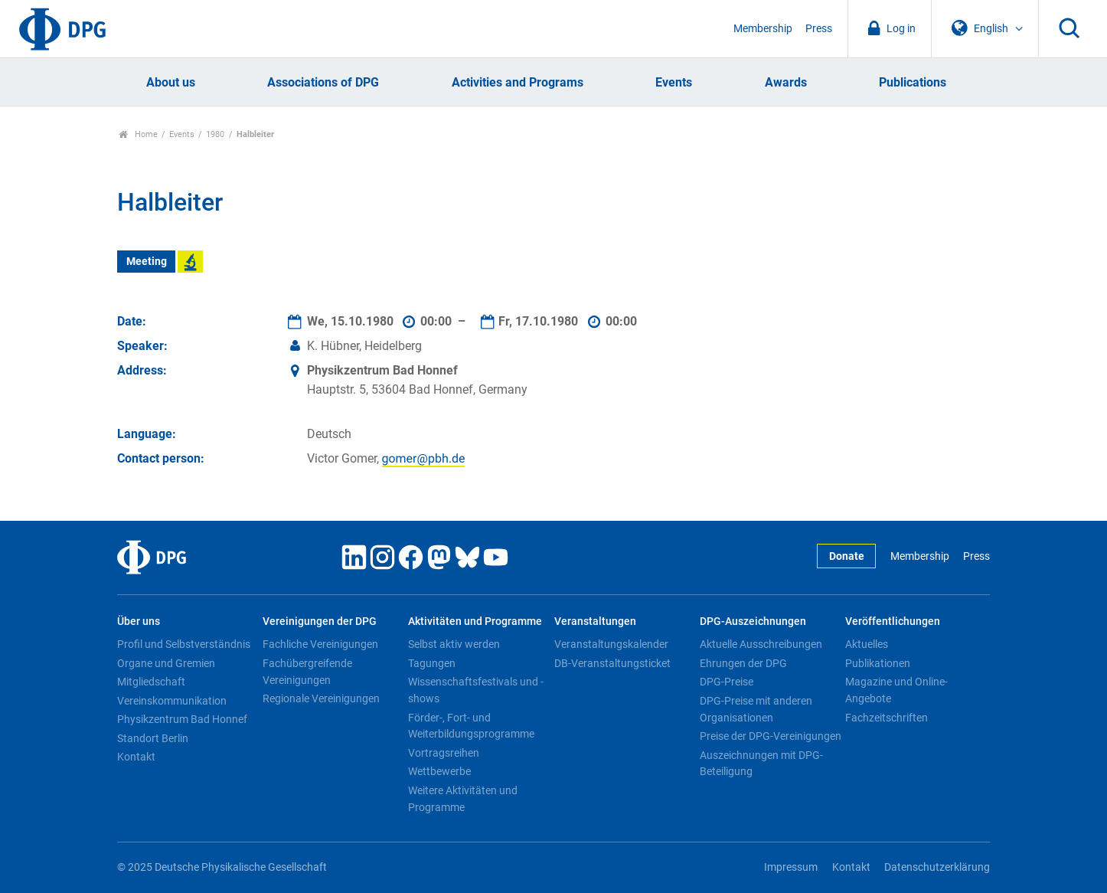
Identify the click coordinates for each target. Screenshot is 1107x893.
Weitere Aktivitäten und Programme (463, 798)
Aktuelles (866, 644)
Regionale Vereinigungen (321, 698)
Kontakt (136, 757)
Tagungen (432, 663)
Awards (786, 82)
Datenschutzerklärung (937, 867)
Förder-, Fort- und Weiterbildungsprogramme (471, 726)
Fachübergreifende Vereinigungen (307, 671)
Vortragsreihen (443, 753)
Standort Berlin (152, 738)
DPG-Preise (726, 681)
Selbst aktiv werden (454, 644)
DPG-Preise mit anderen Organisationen (756, 709)
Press (818, 28)
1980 (215, 134)
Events (673, 82)
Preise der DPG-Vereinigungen (770, 736)
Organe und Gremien (166, 663)
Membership (762, 28)
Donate (846, 556)
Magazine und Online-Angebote (896, 690)
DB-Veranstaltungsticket (612, 663)
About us (170, 82)
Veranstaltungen (595, 621)
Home (138, 134)
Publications (912, 82)
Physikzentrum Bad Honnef (182, 719)
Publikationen (877, 663)
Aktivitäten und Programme (475, 621)
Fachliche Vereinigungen (320, 644)
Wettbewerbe (439, 771)
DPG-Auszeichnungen (753, 621)
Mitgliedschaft (151, 681)
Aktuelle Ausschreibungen (761, 644)
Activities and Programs (517, 82)
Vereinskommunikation (172, 701)
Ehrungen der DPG (743, 663)
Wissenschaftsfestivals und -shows (476, 690)
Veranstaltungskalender (611, 644)
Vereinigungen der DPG (320, 621)
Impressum (791, 867)
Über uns (138, 621)
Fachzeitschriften (886, 717)
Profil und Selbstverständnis (183, 644)
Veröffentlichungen (892, 621)
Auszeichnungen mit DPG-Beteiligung (761, 763)
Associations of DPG (323, 82)
